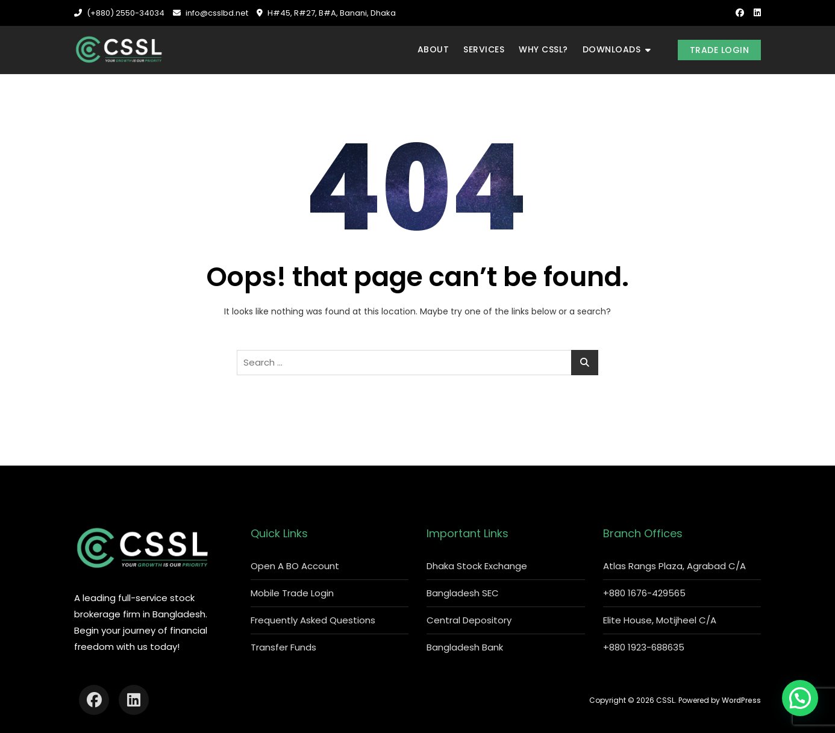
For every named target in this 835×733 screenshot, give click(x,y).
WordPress (741, 700)
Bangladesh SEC (463, 593)
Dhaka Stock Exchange (477, 566)
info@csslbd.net (210, 13)
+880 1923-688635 (643, 647)
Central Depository (469, 620)
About (433, 49)
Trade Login (719, 50)
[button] (800, 698)
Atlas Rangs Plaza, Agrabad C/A (674, 566)
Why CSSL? (543, 49)
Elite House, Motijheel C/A (659, 620)
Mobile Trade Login (292, 593)
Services (483, 49)
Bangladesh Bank (465, 647)
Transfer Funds (283, 647)
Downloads (612, 49)
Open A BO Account (295, 566)
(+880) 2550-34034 (119, 13)
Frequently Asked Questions (313, 620)
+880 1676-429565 (644, 593)
